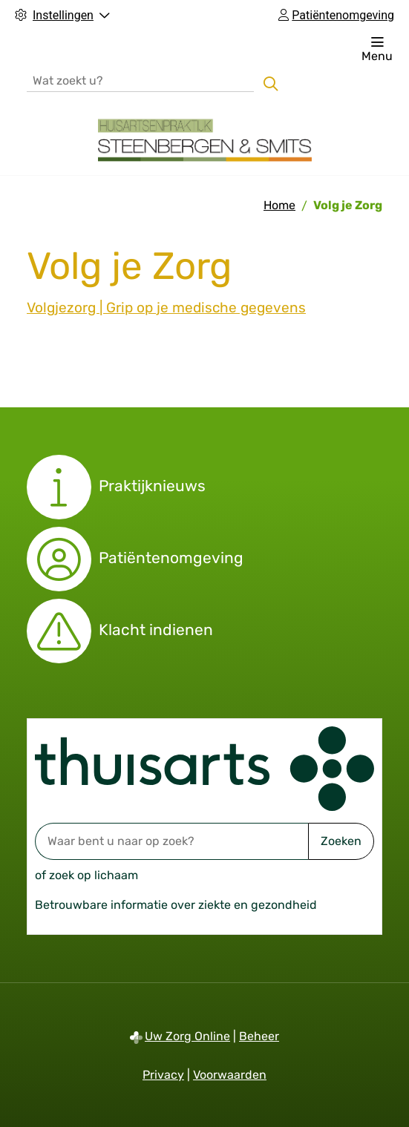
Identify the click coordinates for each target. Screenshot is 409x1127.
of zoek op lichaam (86, 875)
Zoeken (341, 841)
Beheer (259, 1036)
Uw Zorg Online (187, 1036)
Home (279, 205)
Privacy (163, 1075)
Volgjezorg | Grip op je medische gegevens (166, 307)
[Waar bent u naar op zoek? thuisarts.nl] (171, 841)
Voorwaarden (229, 1075)
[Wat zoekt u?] (140, 80)
